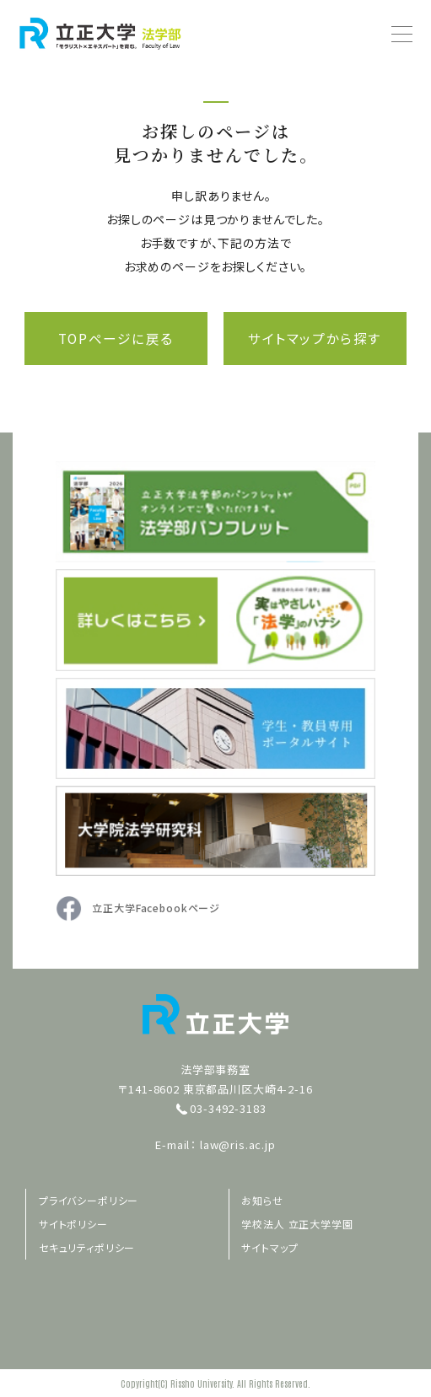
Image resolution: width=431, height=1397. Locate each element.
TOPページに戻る (115, 338)
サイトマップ (270, 1247)
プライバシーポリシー (88, 1200)
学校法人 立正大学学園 (297, 1224)
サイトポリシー (73, 1224)
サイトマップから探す (315, 338)
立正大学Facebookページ (156, 908)
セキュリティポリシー (87, 1247)
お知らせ (262, 1200)
